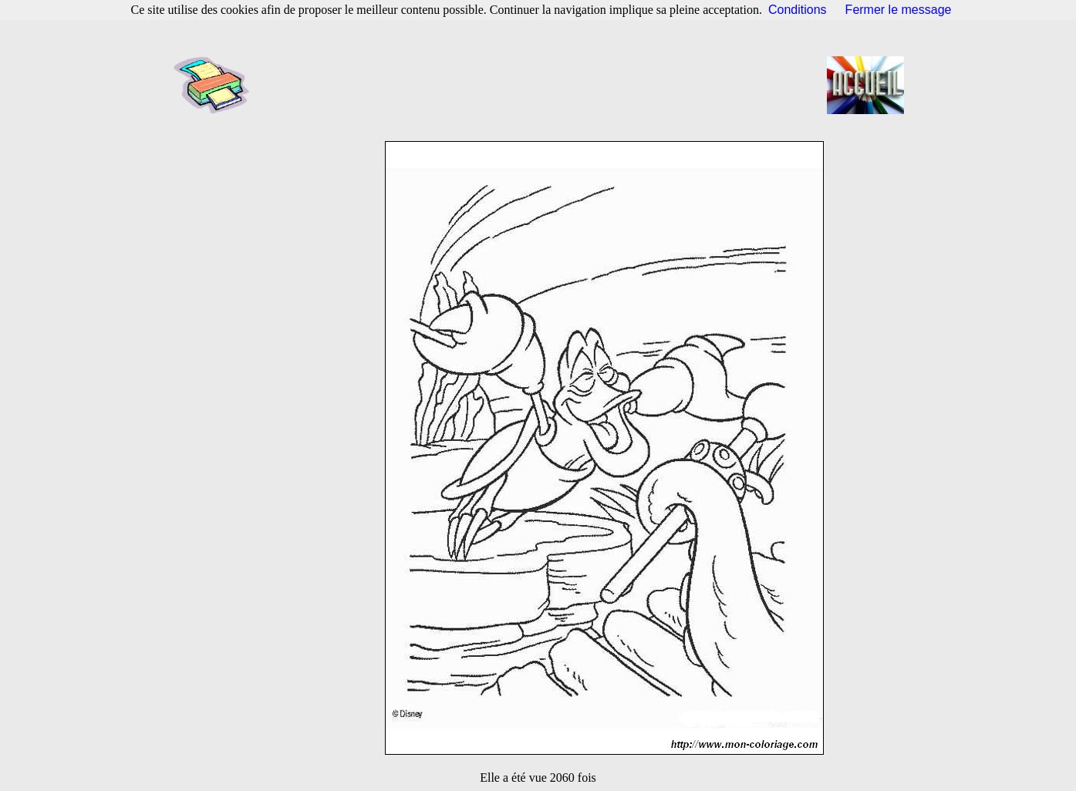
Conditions (797, 9)
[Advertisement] (543, 84)
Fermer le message (898, 9)
